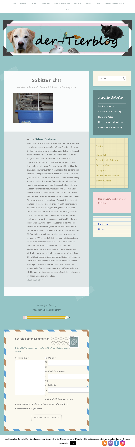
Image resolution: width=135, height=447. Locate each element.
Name (52, 358)
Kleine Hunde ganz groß (114, 3)
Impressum (103, 224)
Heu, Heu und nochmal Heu (110, 122)
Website (52, 385)
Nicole (101, 229)
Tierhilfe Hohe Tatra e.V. (107, 160)
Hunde (23, 3)
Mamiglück (101, 155)
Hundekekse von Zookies (107, 175)
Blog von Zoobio (103, 180)
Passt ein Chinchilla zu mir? (46, 307)
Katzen (33, 3)
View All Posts (35, 280)
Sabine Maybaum (67, 87)
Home (13, 3)
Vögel (88, 3)
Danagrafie (101, 170)
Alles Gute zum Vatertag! (110, 111)
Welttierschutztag (107, 106)
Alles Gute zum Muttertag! (110, 127)
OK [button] (73, 443)
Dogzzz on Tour (103, 165)
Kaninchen (45, 3)
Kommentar (22, 358)
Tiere (97, 3)
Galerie (68, 10)
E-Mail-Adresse (57, 372)
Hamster (77, 3)
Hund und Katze (105, 116)
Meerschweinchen (62, 3)
